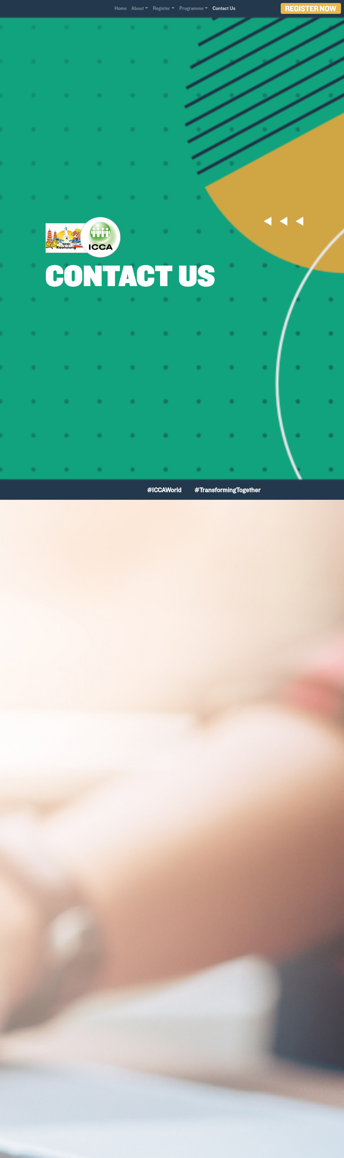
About (137, 8)
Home (121, 8)
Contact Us (224, 8)
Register (161, 8)
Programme (191, 8)
